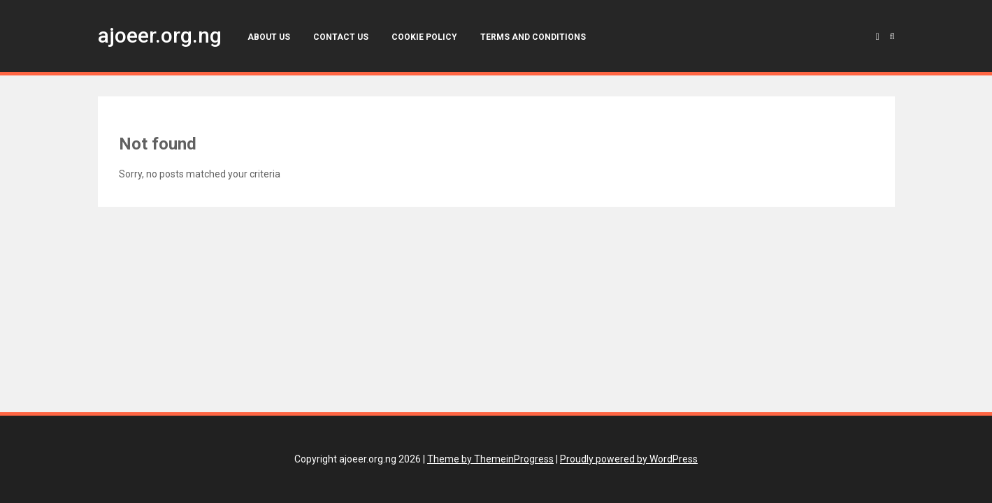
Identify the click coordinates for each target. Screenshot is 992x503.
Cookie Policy (424, 37)
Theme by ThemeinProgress (490, 459)
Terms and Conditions (533, 37)
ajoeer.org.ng (160, 35)
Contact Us (340, 37)
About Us (268, 37)
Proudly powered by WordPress (629, 459)
